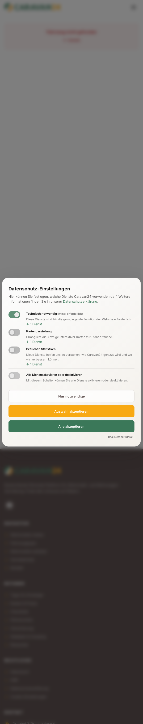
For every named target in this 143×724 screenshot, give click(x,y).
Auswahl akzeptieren (71, 411)
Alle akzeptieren (71, 426)
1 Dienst (34, 324)
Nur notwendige (71, 396)
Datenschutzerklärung (80, 301)
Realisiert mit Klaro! (120, 437)
